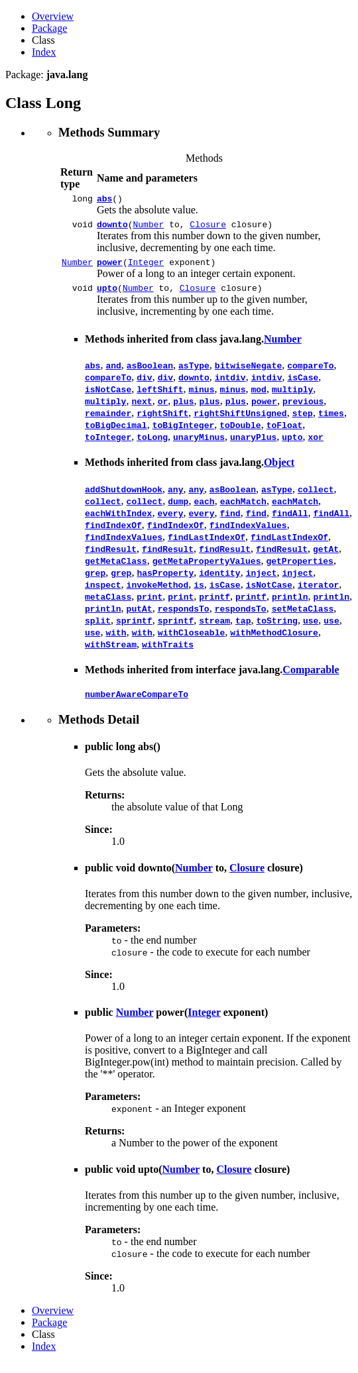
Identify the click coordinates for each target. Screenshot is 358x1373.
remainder (108, 421)
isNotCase (108, 397)
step (302, 421)
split (98, 628)
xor (315, 445)
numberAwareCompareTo (136, 704)
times (331, 421)
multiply (292, 397)
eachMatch (243, 509)
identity (219, 580)
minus (201, 397)
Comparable (310, 677)
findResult (111, 557)
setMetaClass (303, 616)
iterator (318, 592)
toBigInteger (183, 433)
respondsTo (183, 616)
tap (243, 628)
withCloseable (191, 640)
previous (303, 409)
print (149, 604)
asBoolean (150, 373)
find (229, 521)
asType (193, 373)
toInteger (108, 445)
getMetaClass (116, 569)
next (141, 409)
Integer (146, 268)
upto (107, 296)
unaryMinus (199, 445)
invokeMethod (158, 592)
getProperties (299, 569)
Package (49, 28)
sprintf (134, 628)
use (310, 628)
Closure (208, 228)
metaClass (108, 604)
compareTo (310, 373)
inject (261, 580)
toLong (152, 445)
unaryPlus (253, 445)
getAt (326, 557)
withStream (111, 652)
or (163, 409)
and (113, 373)
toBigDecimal (116, 433)
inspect (103, 592)
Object (279, 470)
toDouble (240, 433)
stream (214, 628)
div (144, 385)
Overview (53, 16)
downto (112, 228)
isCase (302, 385)
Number (148, 228)
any (175, 497)
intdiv (230, 385)
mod (258, 397)
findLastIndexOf (206, 545)
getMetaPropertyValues (206, 569)
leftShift (160, 397)
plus (183, 409)
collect (316, 497)
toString (276, 628)
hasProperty (165, 580)
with (115, 640)
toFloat (285, 433)
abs (104, 200)
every (170, 521)
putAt (139, 616)
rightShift (162, 421)
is (199, 592)
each (204, 509)
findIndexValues (248, 533)
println (290, 604)
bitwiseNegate (248, 373)
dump (178, 509)
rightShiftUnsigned (240, 421)
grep (95, 580)
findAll (290, 521)
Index (44, 52)
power (110, 268)
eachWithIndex (118, 521)
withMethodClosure (274, 640)
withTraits (168, 652)
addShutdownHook (123, 497)
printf (214, 604)
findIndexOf (113, 533)
